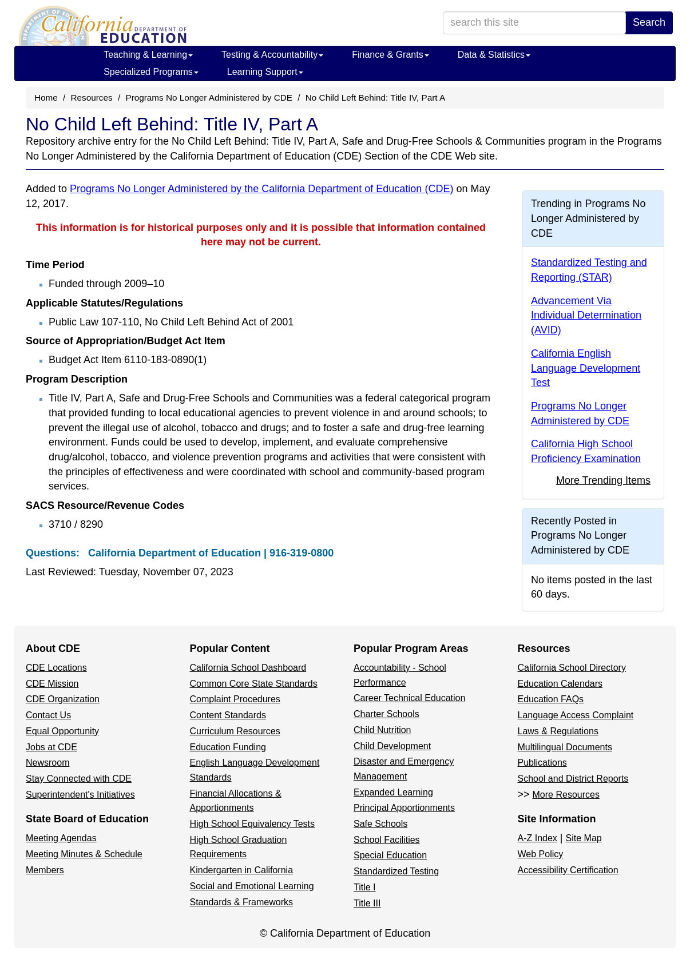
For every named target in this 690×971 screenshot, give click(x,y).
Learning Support (265, 72)
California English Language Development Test (585, 368)
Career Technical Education (409, 698)
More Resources (566, 794)
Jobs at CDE (51, 747)
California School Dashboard (248, 667)
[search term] (534, 22)
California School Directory (572, 667)
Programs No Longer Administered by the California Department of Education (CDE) (261, 188)
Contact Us (48, 715)
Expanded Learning (393, 792)
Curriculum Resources (235, 731)
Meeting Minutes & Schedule (84, 854)
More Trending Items (603, 480)
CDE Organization (63, 699)
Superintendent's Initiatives (80, 794)
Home (46, 97)
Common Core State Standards (254, 684)
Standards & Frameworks (242, 902)
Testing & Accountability (272, 54)
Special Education (390, 855)
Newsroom (47, 762)
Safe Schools (380, 824)
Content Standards (228, 715)
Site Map (584, 838)
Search (649, 22)
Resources (92, 97)
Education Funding (228, 747)
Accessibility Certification (568, 870)
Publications (542, 762)
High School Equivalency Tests (252, 824)
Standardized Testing (396, 871)
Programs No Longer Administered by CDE (208, 97)
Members (45, 870)
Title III (367, 903)
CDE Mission (52, 684)
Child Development (392, 746)
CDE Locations (56, 667)
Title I (365, 887)
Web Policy (541, 854)
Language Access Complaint (576, 715)
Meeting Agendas (61, 838)
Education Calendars (560, 684)
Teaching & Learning (148, 54)
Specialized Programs (151, 72)
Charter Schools (386, 714)
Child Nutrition (382, 730)
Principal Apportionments (404, 808)
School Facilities (387, 840)
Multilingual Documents (565, 747)
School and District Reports (573, 778)
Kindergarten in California (242, 870)
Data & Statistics (494, 54)
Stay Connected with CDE (79, 778)
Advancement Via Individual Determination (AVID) (586, 315)
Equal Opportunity (62, 731)
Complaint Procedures (235, 699)
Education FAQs (551, 699)
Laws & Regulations (558, 731)
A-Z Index (537, 838)
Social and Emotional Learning (252, 886)
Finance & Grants (390, 54)
